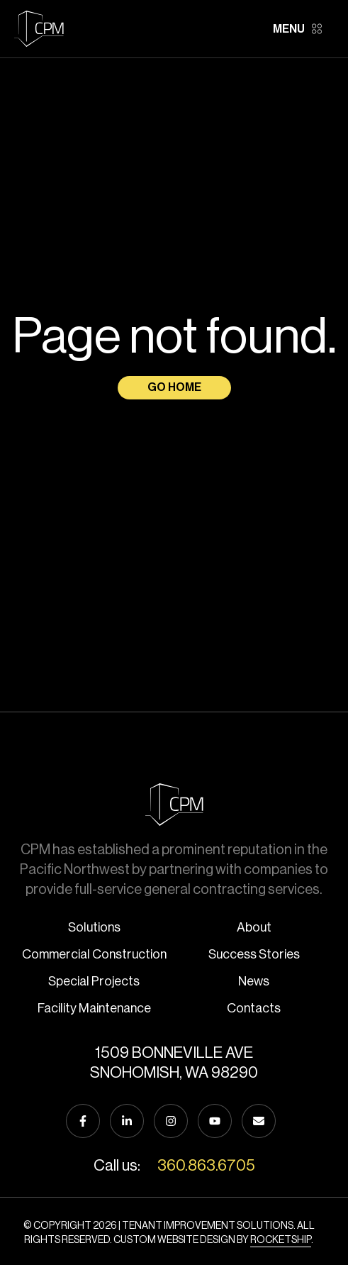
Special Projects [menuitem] (94, 981)
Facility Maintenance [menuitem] (94, 1008)
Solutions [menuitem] (94, 927)
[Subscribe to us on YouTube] (215, 1121)
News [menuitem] (253, 981)
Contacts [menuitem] (254, 1008)
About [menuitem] (254, 927)
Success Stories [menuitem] (254, 954)
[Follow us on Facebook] (83, 1121)
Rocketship (280, 1240)
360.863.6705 (206, 1165)
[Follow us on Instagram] (171, 1121)
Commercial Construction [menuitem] (94, 954)
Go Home (174, 387)
